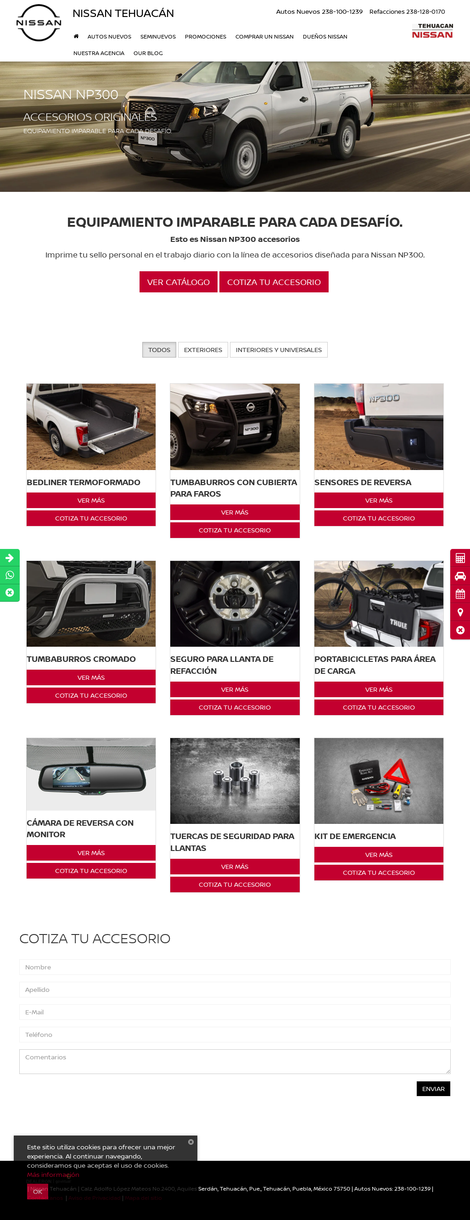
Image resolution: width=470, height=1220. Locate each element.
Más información (53, 1174)
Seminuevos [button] (158, 36)
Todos (159, 349)
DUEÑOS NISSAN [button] (325, 36)
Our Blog (148, 53)
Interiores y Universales (279, 349)
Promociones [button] (205, 36)
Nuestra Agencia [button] (98, 53)
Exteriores (203, 349)
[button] (460, 630)
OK (37, 1191)
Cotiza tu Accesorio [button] (274, 281)
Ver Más (91, 500)
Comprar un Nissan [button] (264, 36)
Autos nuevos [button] (109, 36)
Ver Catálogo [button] (178, 281)
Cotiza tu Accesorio (91, 518)
